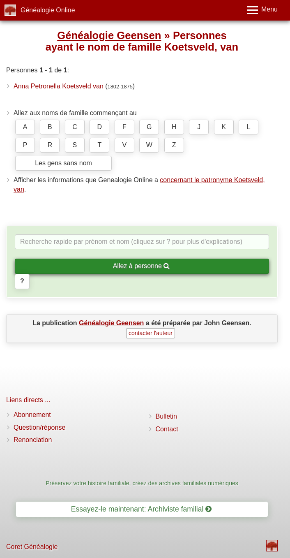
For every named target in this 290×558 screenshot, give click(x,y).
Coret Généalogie (32, 546)
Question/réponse (39, 427)
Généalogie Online (48, 10)
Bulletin (166, 416)
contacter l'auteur (151, 333)
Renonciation (33, 439)
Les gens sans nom (63, 163)
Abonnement (32, 414)
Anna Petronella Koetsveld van (59, 86)
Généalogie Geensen (109, 35)
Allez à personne (141, 265)
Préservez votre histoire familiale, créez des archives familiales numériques (142, 483)
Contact (167, 429)
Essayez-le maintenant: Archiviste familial (141, 509)
